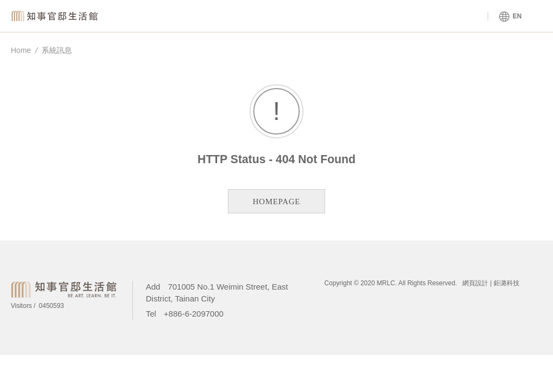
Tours (440, 16)
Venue (250, 16)
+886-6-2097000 (194, 313)
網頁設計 (475, 283)
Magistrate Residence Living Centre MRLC (57, 16)
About (345, 16)
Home (21, 50)
